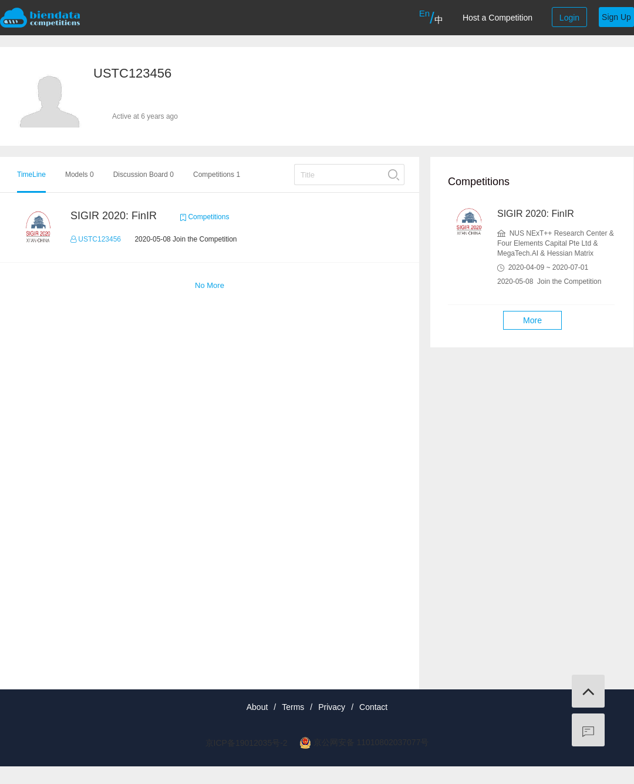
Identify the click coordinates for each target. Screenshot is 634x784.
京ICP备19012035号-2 (246, 743)
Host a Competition (497, 17)
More (532, 320)
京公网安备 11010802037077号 (371, 742)
